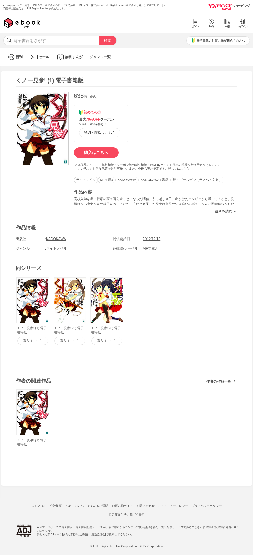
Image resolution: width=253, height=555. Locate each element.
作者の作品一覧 (218, 381)
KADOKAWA (127, 180)
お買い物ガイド (122, 506)
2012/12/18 (151, 239)
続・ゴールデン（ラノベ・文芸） (197, 180)
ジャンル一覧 (100, 57)
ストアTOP (38, 506)
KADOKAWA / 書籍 (154, 180)
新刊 (15, 57)
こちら (184, 168)
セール (39, 57)
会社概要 (56, 506)
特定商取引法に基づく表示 (127, 515)
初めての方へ (74, 506)
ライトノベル (86, 180)
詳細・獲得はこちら (100, 133)
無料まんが (69, 57)
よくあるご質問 (97, 506)
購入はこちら (96, 152)
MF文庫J (106, 180)
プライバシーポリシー (207, 506)
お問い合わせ (145, 506)
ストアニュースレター (173, 506)
